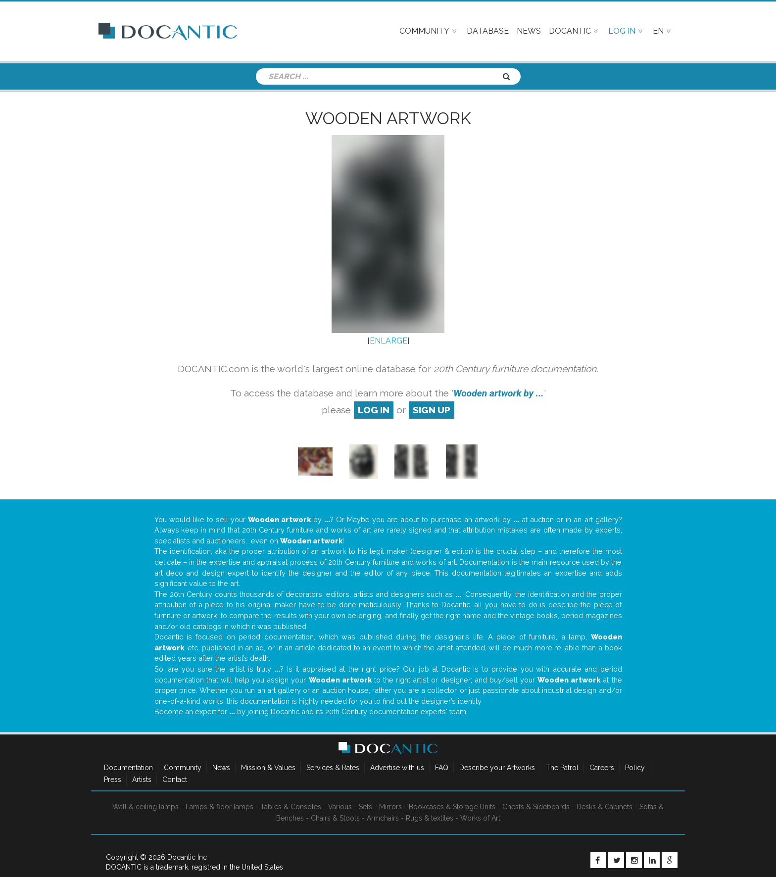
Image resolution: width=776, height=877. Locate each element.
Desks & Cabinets (604, 807)
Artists (141, 779)
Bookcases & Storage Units (452, 807)
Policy (635, 768)
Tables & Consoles (290, 807)
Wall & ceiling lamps (145, 807)
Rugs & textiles (429, 818)
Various (340, 807)
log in (373, 409)
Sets (365, 807)
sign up (431, 409)
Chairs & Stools (335, 818)
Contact (174, 779)
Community (182, 768)
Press (112, 779)
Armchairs (383, 818)
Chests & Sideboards (536, 807)
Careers (601, 768)
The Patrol (562, 768)
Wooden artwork (388, 118)
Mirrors (390, 807)
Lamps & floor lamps (219, 807)
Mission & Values (268, 768)
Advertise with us (397, 768)
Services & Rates (332, 768)
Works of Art (480, 818)
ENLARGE (388, 340)
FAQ (441, 768)
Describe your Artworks (497, 768)
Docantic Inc (187, 857)
